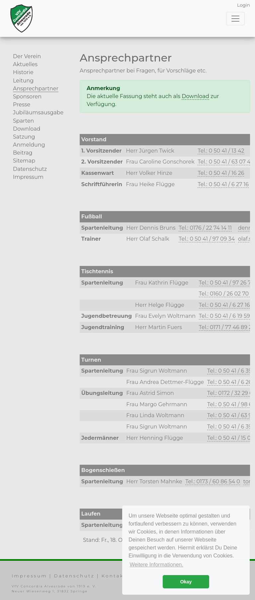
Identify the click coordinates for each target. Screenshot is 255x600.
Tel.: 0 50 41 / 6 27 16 (223, 184)
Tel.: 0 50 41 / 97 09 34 (207, 239)
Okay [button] (186, 581)
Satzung (24, 137)
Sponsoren (27, 96)
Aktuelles (25, 64)
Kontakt (114, 575)
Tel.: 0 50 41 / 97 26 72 (226, 283)
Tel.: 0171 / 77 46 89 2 (225, 327)
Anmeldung (29, 145)
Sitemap (24, 161)
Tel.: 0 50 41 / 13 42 (221, 151)
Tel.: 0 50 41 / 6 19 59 (224, 316)
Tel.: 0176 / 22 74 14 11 (205, 228)
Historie (23, 72)
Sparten (23, 121)
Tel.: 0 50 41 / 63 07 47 (225, 162)
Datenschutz (30, 169)
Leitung (23, 80)
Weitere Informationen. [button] (156, 564)
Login (243, 5)
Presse (21, 104)
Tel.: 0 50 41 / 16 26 (221, 173)
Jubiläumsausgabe (38, 112)
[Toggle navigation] (235, 18)
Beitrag (23, 153)
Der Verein (27, 56)
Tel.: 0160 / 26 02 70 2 (226, 294)
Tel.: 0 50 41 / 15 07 (230, 438)
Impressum (28, 177)
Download (26, 129)
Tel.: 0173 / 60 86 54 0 (212, 481)
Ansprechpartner (35, 88)
